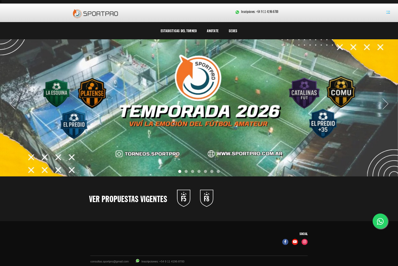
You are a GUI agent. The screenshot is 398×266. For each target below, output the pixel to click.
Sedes (233, 30)
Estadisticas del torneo (179, 30)
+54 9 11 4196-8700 (267, 12)
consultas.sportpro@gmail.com (109, 261)
